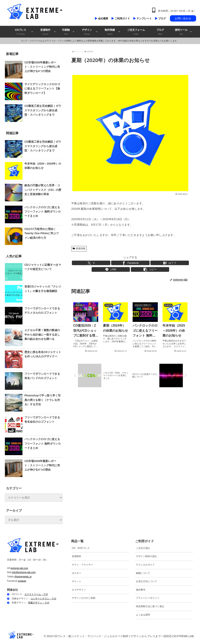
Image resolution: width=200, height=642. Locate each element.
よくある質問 (143, 614)
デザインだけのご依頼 (83, 598)
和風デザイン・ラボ (38, 602)
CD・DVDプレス (81, 548)
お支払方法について (146, 581)
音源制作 (76, 556)
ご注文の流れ (143, 548)
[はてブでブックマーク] (169, 263)
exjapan (22, 581)
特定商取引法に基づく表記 (150, 606)
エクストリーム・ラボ (36, 594)
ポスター (76, 573)
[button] (150, 269)
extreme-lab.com (19, 568)
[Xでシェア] (91, 263)
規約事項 (140, 589)
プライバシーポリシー (147, 598)
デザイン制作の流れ (146, 556)
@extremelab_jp (23, 576)
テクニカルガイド (145, 564)
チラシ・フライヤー (82, 564)
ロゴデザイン (79, 589)
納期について (143, 573)
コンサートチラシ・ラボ (43, 598)
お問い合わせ (183, 18)
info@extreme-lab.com (24, 572)
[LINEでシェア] (111, 269)
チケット (76, 581)
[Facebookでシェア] (130, 263)
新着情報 (79, 248)
